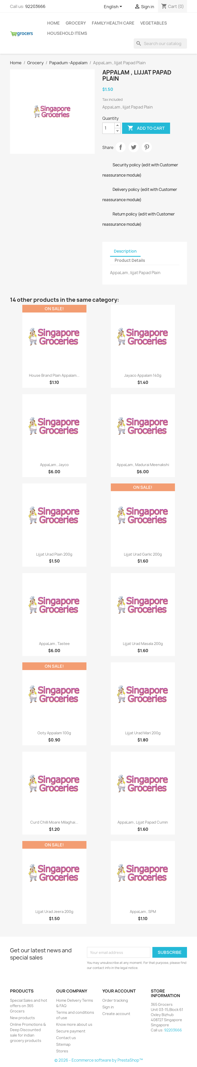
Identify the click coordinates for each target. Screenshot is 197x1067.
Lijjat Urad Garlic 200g (143, 554)
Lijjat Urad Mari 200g (143, 732)
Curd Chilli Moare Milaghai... (54, 822)
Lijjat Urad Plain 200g (54, 554)
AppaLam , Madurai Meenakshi (143, 464)
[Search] (160, 43)
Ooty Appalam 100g (54, 732)
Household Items (67, 33)
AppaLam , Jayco (54, 464)
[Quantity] (108, 128)
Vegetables (153, 23)
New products (22, 1017)
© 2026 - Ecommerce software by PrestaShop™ (98, 1060)
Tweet (134, 147)
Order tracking (115, 1000)
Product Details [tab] (130, 260)
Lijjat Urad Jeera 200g (54, 911)
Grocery (76, 23)
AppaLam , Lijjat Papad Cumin (142, 822)
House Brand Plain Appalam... (54, 375)
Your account (119, 991)
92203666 (35, 6)
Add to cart (146, 128)
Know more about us (74, 1024)
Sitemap (63, 1044)
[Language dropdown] (114, 7)
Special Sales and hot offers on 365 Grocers (28, 1006)
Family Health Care (113, 23)
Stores (62, 1051)
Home (53, 23)
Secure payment (70, 1031)
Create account (116, 1013)
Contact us (66, 1037)
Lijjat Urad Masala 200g (143, 643)
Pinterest (147, 147)
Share (120, 147)
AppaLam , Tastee (54, 643)
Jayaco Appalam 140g (142, 375)
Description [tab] (125, 251)
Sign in (108, 1007)
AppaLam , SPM (143, 911)
